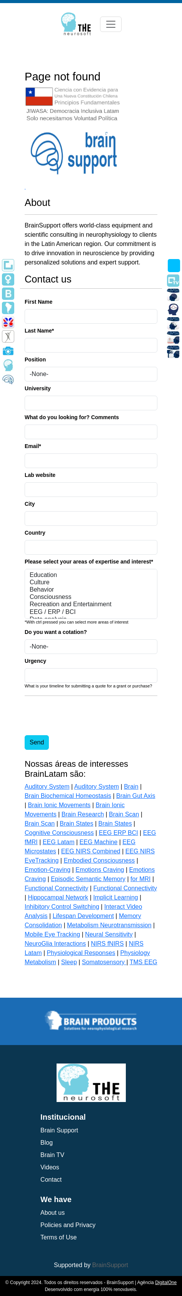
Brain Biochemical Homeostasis (68, 796)
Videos (49, 1167)
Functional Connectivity (56, 888)
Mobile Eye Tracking (52, 934)
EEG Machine (99, 842)
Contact (51, 1179)
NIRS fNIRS (107, 943)
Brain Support (59, 1130)
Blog (46, 1142)
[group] (91, 1019)
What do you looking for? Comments (72, 417)
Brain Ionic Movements (59, 805)
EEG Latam (59, 842)
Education (91, 575)
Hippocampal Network (58, 897)
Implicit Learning (115, 897)
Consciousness (91, 597)
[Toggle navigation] (111, 24)
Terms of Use (58, 1237)
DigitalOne (166, 1282)
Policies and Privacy (67, 1225)
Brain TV (52, 1155)
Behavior (91, 590)
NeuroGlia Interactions (55, 943)
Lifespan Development (83, 916)
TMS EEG (143, 962)
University (38, 388)
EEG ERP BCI (118, 832)
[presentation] (83, 717)
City (30, 504)
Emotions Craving (99, 869)
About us (52, 1212)
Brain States (76, 823)
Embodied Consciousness (99, 860)
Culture (91, 582)
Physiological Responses (81, 953)
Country (35, 533)
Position (35, 359)
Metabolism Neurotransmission (109, 925)
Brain (131, 786)
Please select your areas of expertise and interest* (89, 562)
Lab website (40, 475)
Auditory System (47, 786)
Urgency (35, 661)
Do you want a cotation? (56, 632)
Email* (33, 446)
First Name (38, 302)
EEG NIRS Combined (90, 851)
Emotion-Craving (47, 869)
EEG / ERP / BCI (91, 612)
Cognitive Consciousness (59, 832)
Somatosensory (104, 962)
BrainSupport (110, 1265)
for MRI (140, 879)
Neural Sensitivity (109, 934)
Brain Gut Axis (135, 796)
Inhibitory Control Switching (62, 906)
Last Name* (39, 331)
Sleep (69, 962)
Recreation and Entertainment (91, 604)
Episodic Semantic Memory (88, 879)
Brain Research (83, 814)
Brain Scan (124, 814)
